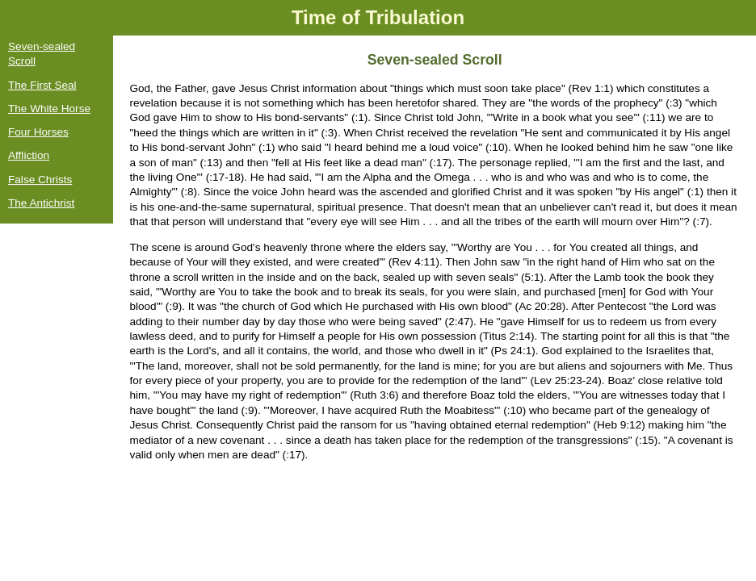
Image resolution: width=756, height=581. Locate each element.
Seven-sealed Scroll (41, 53)
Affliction (28, 155)
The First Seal (42, 85)
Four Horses (38, 132)
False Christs (40, 179)
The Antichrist (41, 203)
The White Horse (49, 108)
